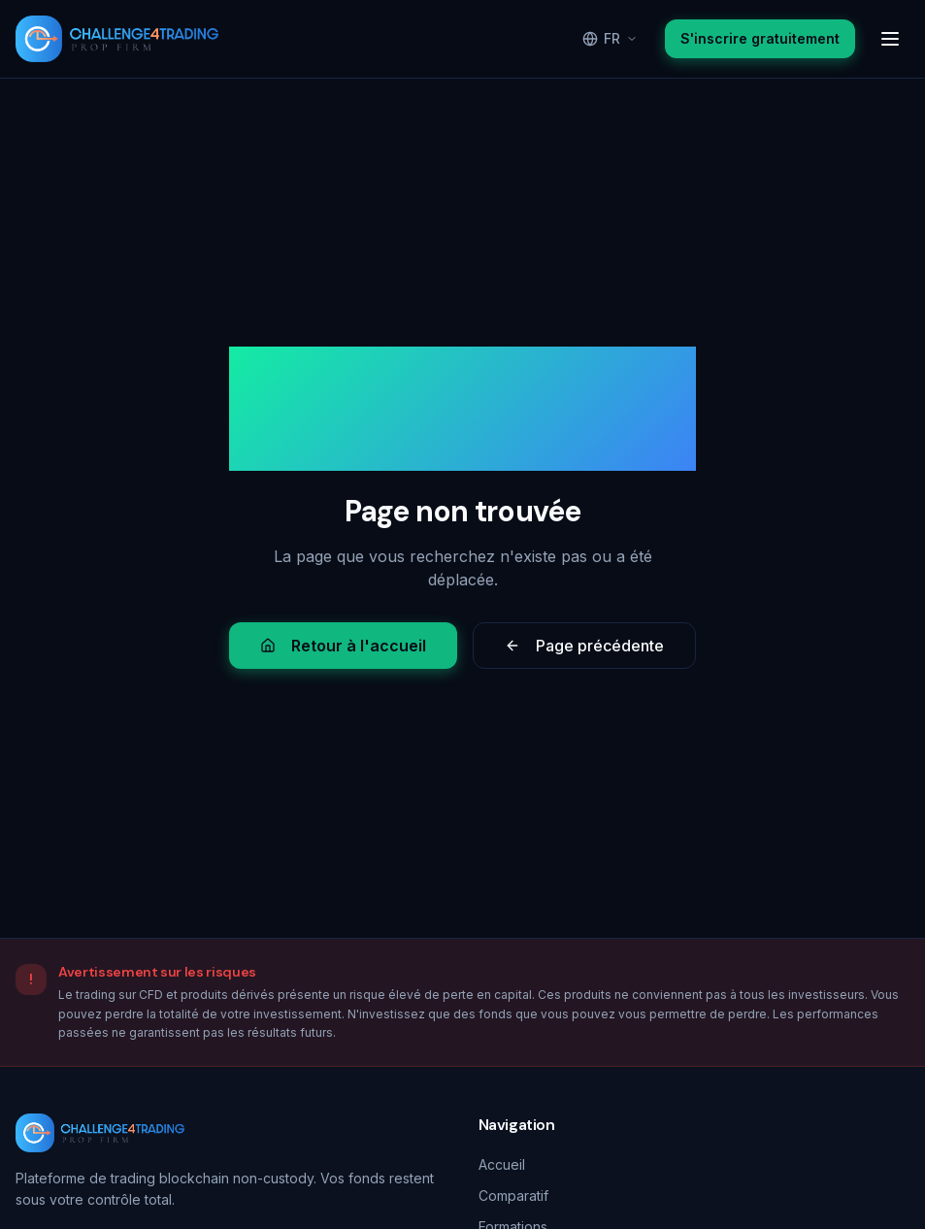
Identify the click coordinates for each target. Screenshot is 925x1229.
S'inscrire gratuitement (760, 38)
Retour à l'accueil (343, 645)
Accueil (502, 1164)
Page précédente (584, 645)
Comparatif (513, 1195)
